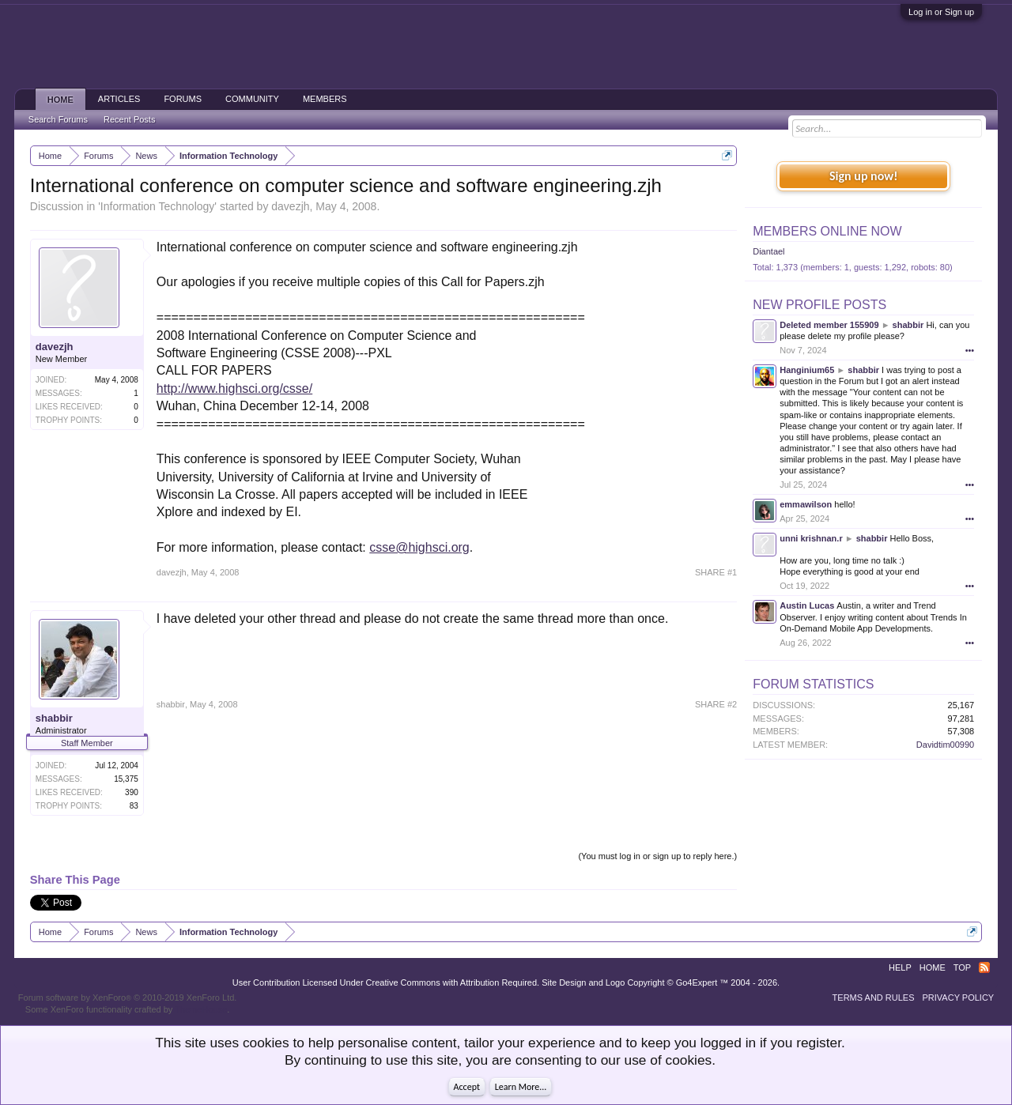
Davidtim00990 (945, 744)
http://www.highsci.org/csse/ (234, 388)
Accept (467, 1086)
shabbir (54, 718)
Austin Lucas (807, 605)
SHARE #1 (716, 572)
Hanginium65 (807, 370)
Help (900, 967)
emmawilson (806, 504)
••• (970, 350)
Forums (183, 99)
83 (134, 805)
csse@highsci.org (419, 547)
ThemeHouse (201, 1009)
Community (252, 99)
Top (962, 967)
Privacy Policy (959, 997)
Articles (119, 99)
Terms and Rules (874, 997)
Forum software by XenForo (127, 997)
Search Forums (58, 119)
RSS (984, 967)
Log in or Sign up (941, 12)
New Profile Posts (819, 304)
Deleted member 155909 (829, 325)
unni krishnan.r (811, 538)
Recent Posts (129, 119)
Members (325, 99)
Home (60, 99)
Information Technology (157, 206)
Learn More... (521, 1086)
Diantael (768, 251)
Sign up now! (863, 175)
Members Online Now (827, 231)
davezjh (290, 206)
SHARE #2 (716, 704)
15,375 (126, 779)
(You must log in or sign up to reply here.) (657, 856)
